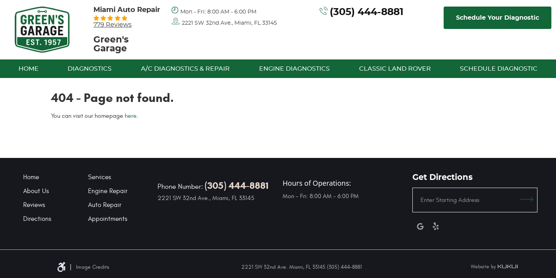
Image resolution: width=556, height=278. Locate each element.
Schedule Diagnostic (498, 69)
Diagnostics (90, 69)
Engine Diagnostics (294, 69)
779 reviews (112, 25)
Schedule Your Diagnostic (497, 18)
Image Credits (92, 267)
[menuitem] (29, 68)
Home (29, 69)
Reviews (34, 205)
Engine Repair (107, 191)
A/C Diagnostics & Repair (185, 69)
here (131, 115)
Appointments (107, 219)
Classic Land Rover (395, 69)
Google (420, 226)
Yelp (435, 226)
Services (99, 177)
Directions (37, 219)
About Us (36, 191)
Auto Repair (104, 205)
